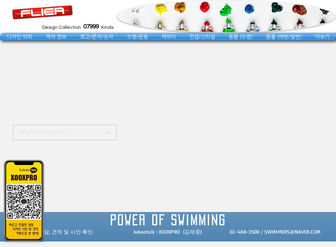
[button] (19, 36)
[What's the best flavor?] (65, 132)
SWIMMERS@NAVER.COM (292, 231)
